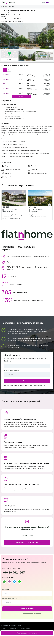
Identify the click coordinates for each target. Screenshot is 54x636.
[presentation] (52, 56)
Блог (19, 625)
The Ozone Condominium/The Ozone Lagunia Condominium (14, 215)
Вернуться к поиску (8, 6)
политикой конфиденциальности (35, 385)
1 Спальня (6, 74)
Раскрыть (21, 96)
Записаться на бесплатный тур (27, 542)
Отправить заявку (27, 535)
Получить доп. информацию (27, 633)
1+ (4, 69)
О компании (4, 625)
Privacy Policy (13, 625)
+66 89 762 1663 (13, 572)
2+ (8, 69)
